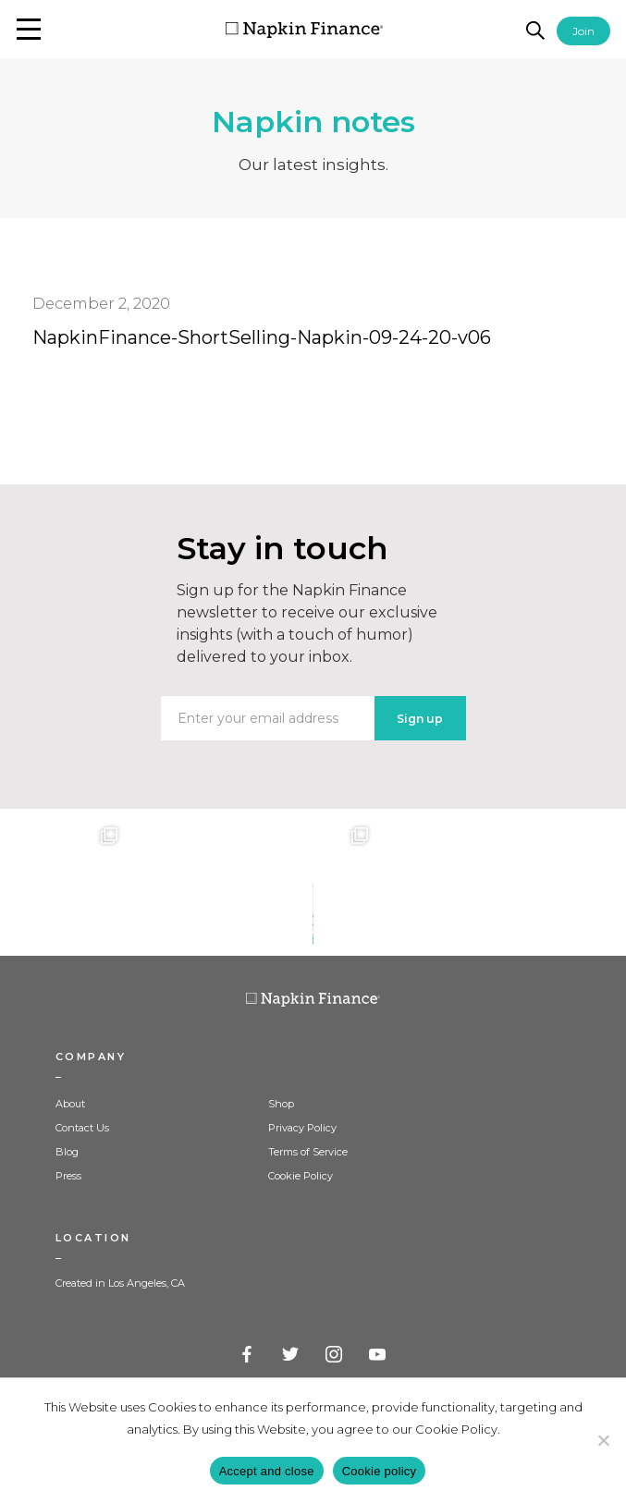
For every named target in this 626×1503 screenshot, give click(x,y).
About (70, 1103)
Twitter (291, 1355)
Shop (281, 1103)
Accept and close (266, 1471)
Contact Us (82, 1127)
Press (68, 1175)
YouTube (378, 1355)
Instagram (334, 1355)
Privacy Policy (302, 1127)
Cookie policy (379, 1471)
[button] (29, 29)
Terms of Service (308, 1151)
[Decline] (603, 1440)
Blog (67, 1151)
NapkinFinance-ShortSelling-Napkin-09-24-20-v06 (261, 337)
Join (583, 31)
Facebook (248, 1355)
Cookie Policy (300, 1175)
